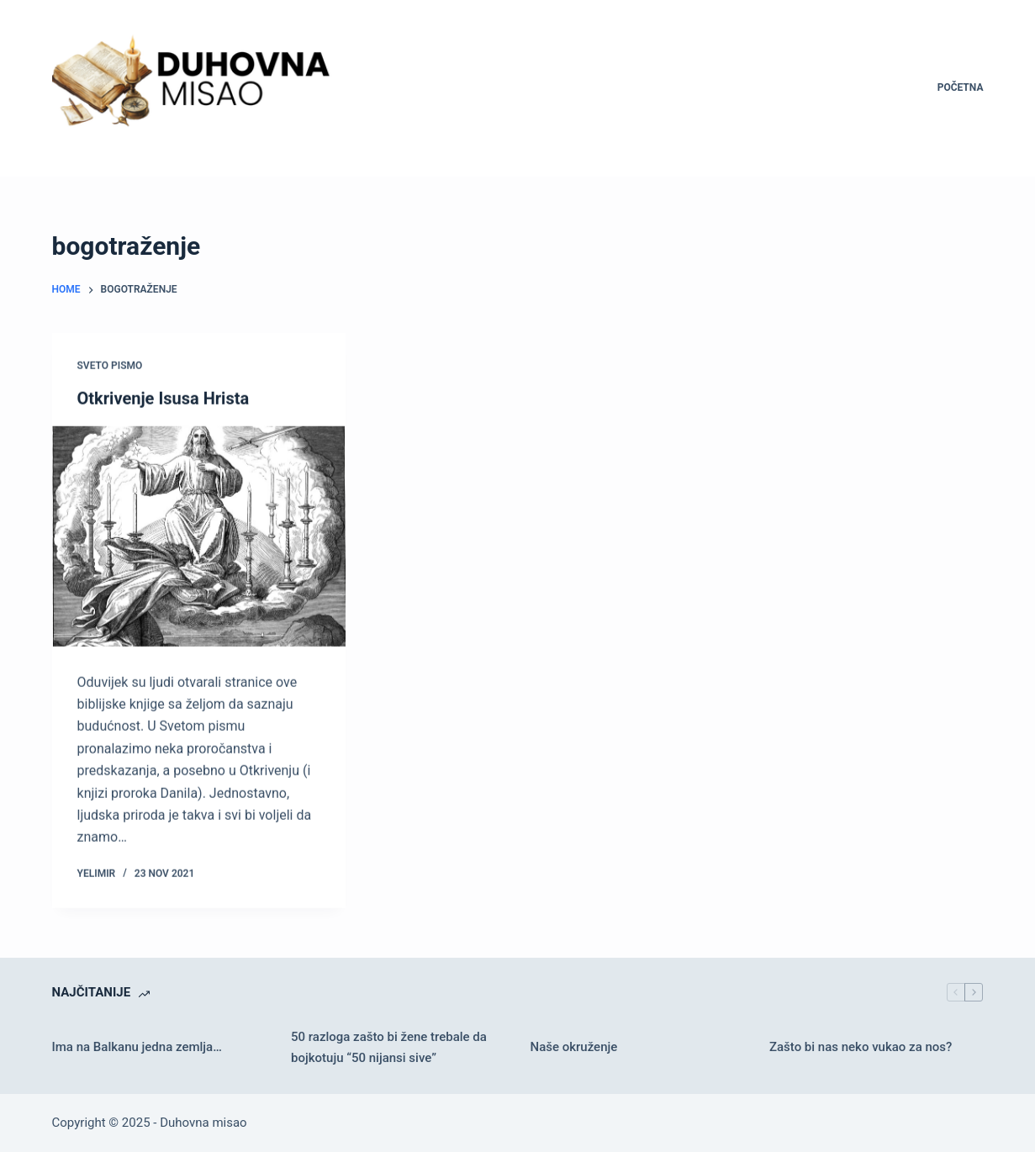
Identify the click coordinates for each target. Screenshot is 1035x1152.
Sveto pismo (110, 366)
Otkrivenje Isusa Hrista (163, 398)
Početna (960, 87)
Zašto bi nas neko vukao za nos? (860, 1046)
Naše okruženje (573, 1046)
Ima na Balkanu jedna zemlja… (137, 1046)
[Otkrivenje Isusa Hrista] (199, 536)
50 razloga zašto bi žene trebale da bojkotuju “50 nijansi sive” (389, 1047)
